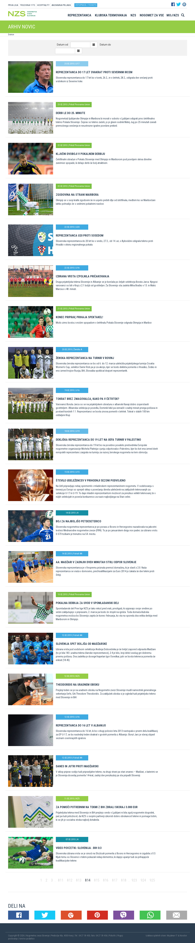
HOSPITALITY (43, 5)
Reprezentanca (79, 15)
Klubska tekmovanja (111, 15)
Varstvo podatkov (27, 938)
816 (105, 880)
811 (60, 880)
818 (123, 880)
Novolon (183, 935)
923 (134, 880)
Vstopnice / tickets (85, 5)
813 (78, 880)
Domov (11, 34)
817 (114, 880)
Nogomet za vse (152, 15)
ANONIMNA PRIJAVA (61, 5)
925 (152, 880)
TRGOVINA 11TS (27, 5)
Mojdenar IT (172, 935)
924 (143, 880)
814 (87, 880)
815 (96, 880)
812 (69, 880)
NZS (133, 15)
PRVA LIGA (13, 5)
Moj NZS (173, 15)
